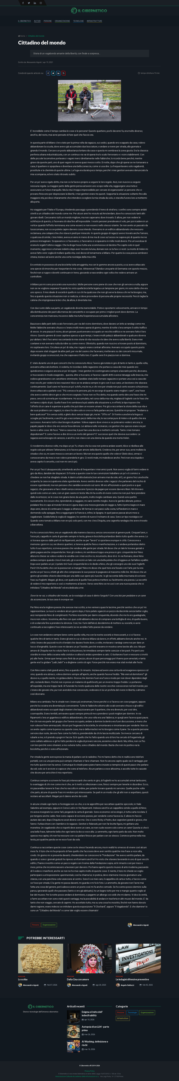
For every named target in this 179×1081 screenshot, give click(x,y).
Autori (37, 21)
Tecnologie (78, 21)
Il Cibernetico (24, 21)
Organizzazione (62, 21)
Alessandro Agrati (34, 62)
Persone (48, 21)
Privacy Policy (90, 1071)
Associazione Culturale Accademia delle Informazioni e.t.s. (77, 1076)
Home (22, 36)
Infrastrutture (94, 21)
